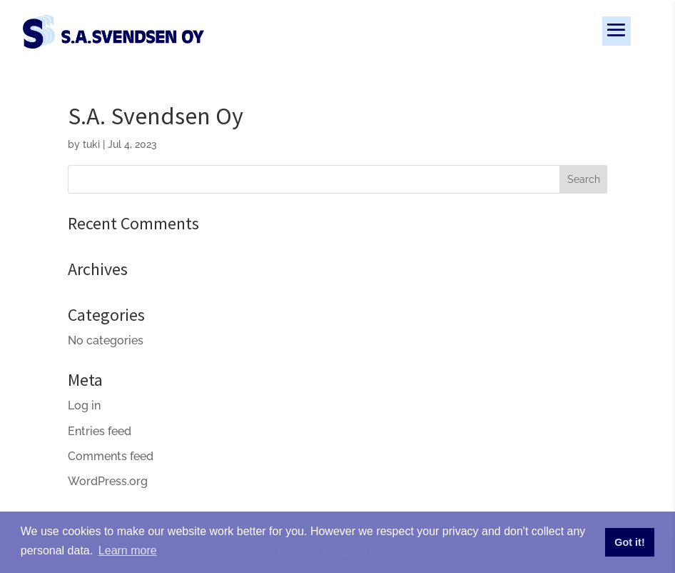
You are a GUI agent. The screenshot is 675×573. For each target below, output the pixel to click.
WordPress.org (108, 481)
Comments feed (110, 456)
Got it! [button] (629, 542)
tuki (91, 144)
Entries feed (99, 431)
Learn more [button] (127, 550)
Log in (84, 405)
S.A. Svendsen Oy (155, 116)
